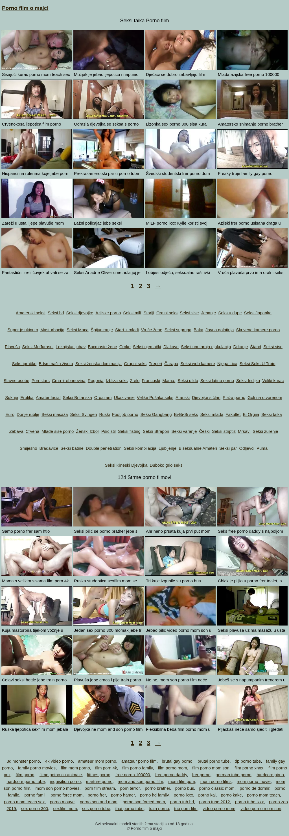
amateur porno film (139, 761)
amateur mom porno (97, 761)
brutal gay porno (177, 761)
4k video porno (59, 761)
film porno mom (172, 767)
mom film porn (181, 781)
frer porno (201, 774)
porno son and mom (98, 801)
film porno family (137, 767)
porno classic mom (217, 788)
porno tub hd (182, 801)
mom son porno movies (58, 788)
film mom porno (75, 767)
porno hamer (123, 795)
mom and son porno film (140, 781)
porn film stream (100, 788)
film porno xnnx (249, 767)
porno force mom (66, 795)
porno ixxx (183, 795)
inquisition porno (65, 781)
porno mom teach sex (24, 801)
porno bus (184, 788)
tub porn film (186, 808)
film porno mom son (210, 767)
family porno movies (37, 767)
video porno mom (219, 808)
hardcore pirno (270, 774)
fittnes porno (98, 774)
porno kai (207, 795)
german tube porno (233, 774)
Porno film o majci (25, 8)
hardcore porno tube (25, 781)
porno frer (97, 795)
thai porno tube (129, 808)
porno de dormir (254, 788)
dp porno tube (248, 761)
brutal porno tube (213, 761)
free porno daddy (171, 774)
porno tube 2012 (214, 801)
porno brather (157, 788)
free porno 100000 (132, 774)
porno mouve (62, 801)
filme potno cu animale (61, 774)
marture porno (99, 781)
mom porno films (216, 781)
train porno (159, 808)
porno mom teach (263, 795)
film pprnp (25, 774)
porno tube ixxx (249, 801)
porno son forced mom (143, 801)
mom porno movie (254, 781)
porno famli (34, 795)
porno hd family (154, 795)
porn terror (130, 788)
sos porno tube (96, 808)
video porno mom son (260, 808)
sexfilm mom (65, 808)
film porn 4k (106, 767)
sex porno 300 (34, 808)
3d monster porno (23, 761)
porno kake (231, 795)
